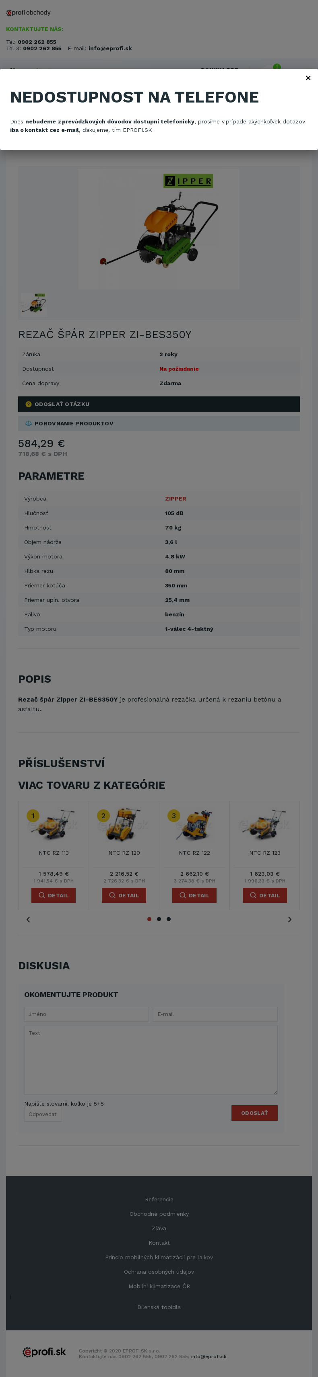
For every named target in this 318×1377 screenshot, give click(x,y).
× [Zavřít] (308, 77)
